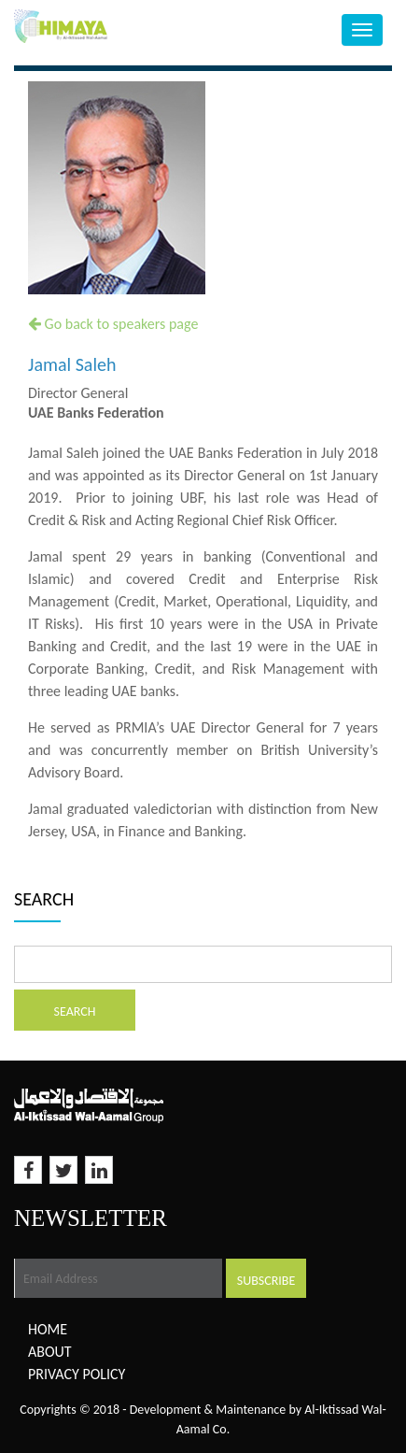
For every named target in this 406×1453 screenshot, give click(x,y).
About (50, 1351)
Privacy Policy (76, 1374)
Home (47, 1329)
